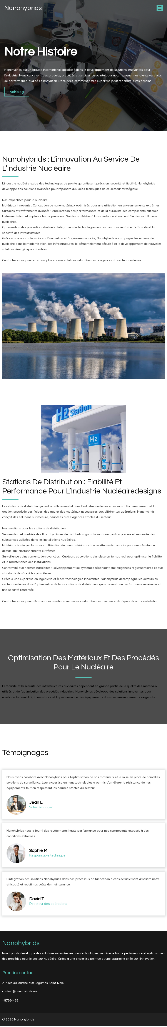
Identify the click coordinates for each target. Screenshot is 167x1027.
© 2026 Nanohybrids (18, 1020)
